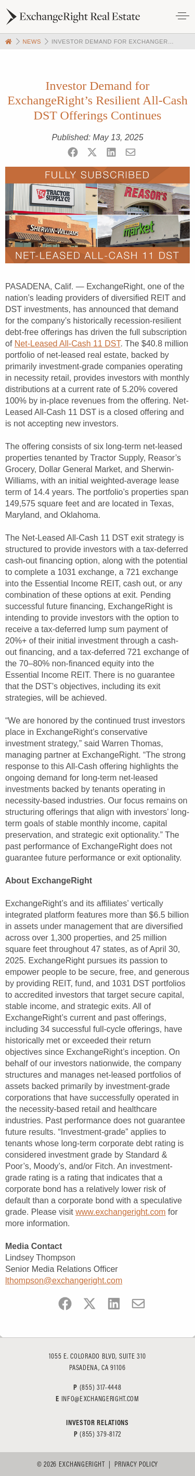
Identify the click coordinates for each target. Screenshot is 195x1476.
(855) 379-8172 (100, 1434)
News (31, 41)
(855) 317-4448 (101, 1387)
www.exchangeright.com (120, 1211)
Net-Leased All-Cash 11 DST (68, 343)
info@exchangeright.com (100, 1398)
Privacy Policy (136, 1464)
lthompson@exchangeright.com (63, 1280)
